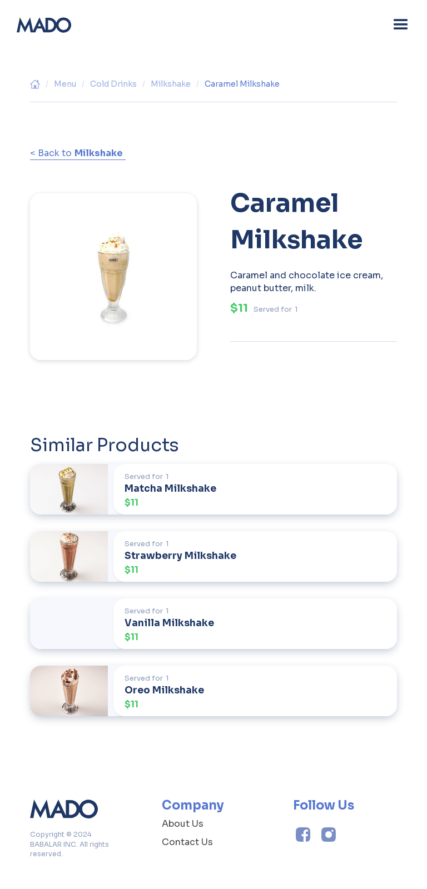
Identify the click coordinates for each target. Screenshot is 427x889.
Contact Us (187, 842)
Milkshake (171, 84)
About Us (182, 824)
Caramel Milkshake (242, 84)
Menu (65, 84)
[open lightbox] (113, 268)
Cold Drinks (113, 84)
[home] (44, 25)
